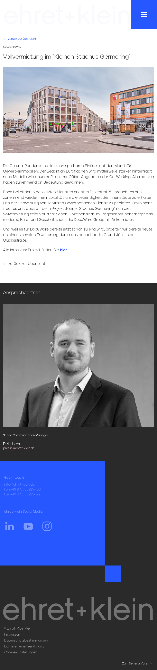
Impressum (12, 634)
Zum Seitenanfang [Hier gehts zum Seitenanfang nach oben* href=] (137, 663)
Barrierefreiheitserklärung (24, 646)
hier (63, 250)
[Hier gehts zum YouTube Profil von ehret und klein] (28, 529)
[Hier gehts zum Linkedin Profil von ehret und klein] (9, 529)
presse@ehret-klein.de (19, 448)
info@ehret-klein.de (19, 487)
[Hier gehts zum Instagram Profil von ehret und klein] (47, 529)
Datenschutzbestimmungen (26, 640)
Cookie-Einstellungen (20, 652)
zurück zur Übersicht (19, 39)
